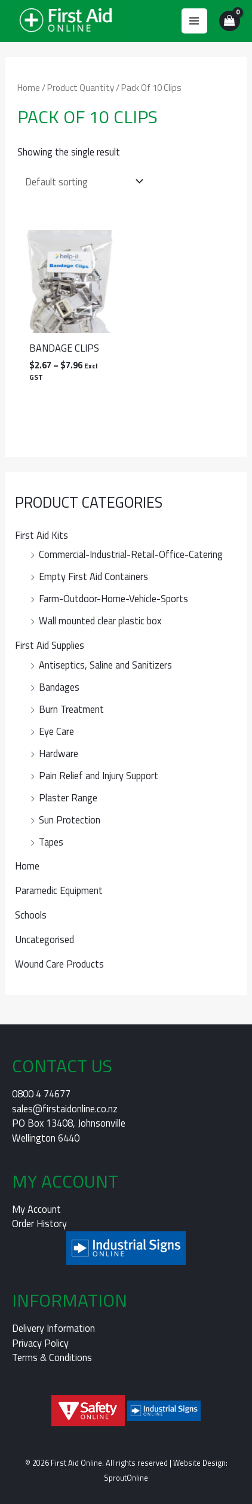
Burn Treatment (71, 708)
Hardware (58, 753)
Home (27, 865)
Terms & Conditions (52, 1357)
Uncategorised (44, 939)
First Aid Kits (41, 534)
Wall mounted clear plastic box (100, 620)
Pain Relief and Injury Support (98, 775)
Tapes (51, 841)
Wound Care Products (59, 963)
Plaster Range (68, 797)
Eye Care (56, 731)
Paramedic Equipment (59, 890)
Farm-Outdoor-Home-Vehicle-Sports (113, 598)
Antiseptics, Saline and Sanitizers (105, 664)
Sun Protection (69, 819)
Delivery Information (53, 1327)
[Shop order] (81, 181)
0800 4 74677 (41, 1093)
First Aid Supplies (49, 644)
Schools (31, 914)
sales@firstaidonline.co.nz (65, 1108)
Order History (39, 1223)
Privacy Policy (40, 1342)
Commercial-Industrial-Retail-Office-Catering (131, 554)
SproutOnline (126, 1478)
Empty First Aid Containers (93, 576)
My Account (36, 1208)
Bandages (59, 686)
